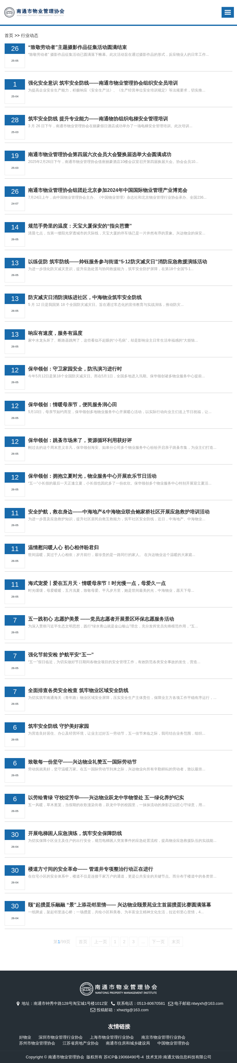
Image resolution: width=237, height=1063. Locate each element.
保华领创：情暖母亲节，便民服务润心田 (72, 404)
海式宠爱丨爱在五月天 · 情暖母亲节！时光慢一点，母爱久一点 (96, 583)
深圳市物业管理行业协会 (61, 1037)
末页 (176, 941)
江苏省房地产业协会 (81, 1043)
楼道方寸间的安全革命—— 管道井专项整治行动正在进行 (90, 869)
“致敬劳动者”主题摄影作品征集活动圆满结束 (77, 47)
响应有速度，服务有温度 (55, 333)
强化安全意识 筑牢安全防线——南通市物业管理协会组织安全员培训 (102, 83)
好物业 (25, 1037)
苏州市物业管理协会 (37, 1043)
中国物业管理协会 (173, 1043)
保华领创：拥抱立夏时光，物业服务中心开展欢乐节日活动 (92, 476)
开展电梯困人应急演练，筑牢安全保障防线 (75, 833)
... (143, 941)
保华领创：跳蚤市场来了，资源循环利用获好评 (80, 440)
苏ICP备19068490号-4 (124, 1057)
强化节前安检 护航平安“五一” (61, 654)
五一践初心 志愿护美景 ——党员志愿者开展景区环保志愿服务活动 (101, 619)
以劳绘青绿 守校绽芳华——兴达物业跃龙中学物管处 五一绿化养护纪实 (106, 797)
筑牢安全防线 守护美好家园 (58, 726)
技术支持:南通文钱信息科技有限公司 (178, 1057)
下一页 (158, 941)
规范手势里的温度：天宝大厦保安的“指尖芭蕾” (80, 226)
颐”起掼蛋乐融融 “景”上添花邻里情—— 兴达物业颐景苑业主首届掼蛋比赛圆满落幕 (119, 904)
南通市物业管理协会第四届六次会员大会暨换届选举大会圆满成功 (99, 154)
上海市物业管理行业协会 (112, 1037)
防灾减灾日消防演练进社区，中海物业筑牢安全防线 (85, 297)
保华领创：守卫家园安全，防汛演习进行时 (75, 368)
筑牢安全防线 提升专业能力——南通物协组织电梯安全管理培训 (98, 118)
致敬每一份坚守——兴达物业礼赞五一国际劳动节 (82, 762)
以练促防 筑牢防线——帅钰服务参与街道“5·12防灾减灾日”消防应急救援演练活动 (117, 261)
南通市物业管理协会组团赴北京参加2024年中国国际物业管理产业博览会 (107, 190)
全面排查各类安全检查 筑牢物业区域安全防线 (78, 690)
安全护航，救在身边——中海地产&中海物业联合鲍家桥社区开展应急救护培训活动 (119, 511)
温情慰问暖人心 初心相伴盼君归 (63, 547)
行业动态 (29, 35)
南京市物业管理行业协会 (163, 1037)
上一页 (100, 941)
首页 (9, 35)
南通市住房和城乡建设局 (128, 1043)
